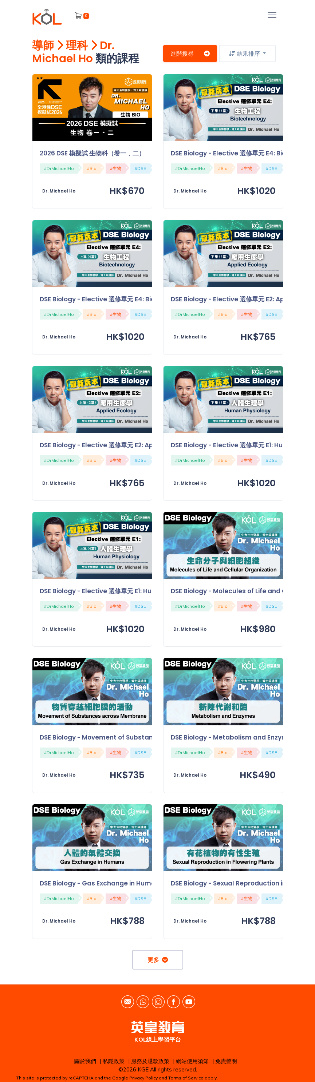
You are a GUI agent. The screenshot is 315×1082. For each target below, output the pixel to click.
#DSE (140, 168)
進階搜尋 (190, 53)
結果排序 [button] (245, 53)
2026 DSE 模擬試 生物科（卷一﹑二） (92, 153)
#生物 (115, 168)
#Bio (92, 168)
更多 (157, 959)
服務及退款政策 (150, 1061)
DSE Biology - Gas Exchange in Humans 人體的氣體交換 (124, 883)
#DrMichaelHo (59, 168)
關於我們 (85, 1061)
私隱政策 (114, 1061)
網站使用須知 (192, 1061)
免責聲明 (226, 1061)
